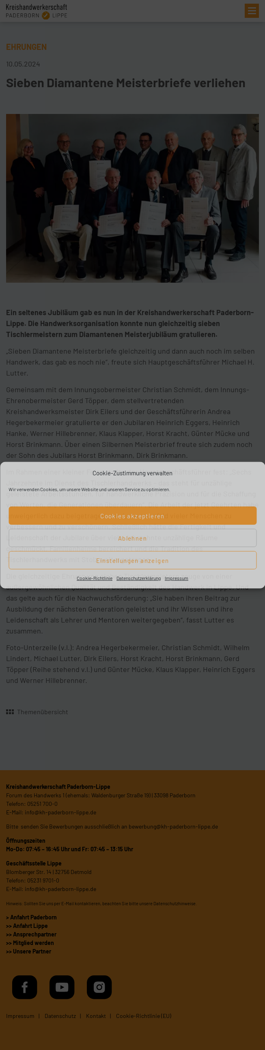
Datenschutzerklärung (138, 578)
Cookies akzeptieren (132, 515)
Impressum (176, 578)
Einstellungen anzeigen (132, 560)
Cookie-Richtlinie (94, 578)
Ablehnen (132, 537)
